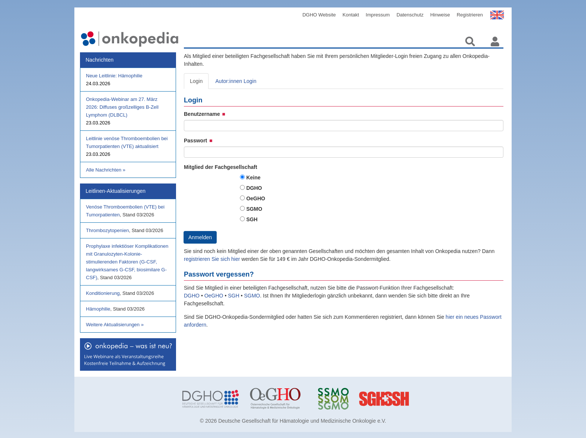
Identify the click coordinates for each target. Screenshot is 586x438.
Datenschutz (410, 15)
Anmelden (200, 237)
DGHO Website (319, 15)
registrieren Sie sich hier (212, 259)
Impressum (378, 15)
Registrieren (470, 15)
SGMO (254, 209)
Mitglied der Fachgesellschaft (220, 167)
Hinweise (440, 15)
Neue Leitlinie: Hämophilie (114, 75)
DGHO (254, 188)
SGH (251, 219)
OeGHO (255, 198)
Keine (253, 178)
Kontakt (351, 15)
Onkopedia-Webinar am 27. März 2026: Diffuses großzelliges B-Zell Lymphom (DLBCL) (122, 107)
